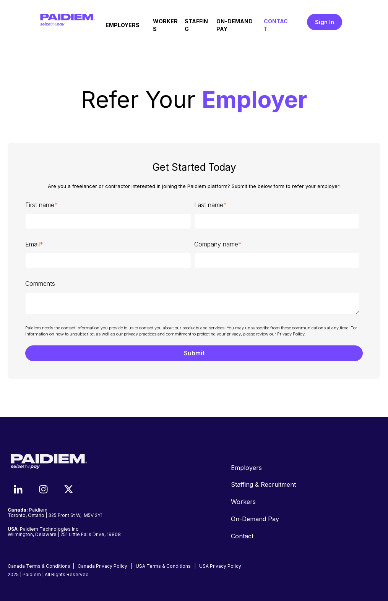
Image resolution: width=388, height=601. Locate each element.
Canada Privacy (102, 566)
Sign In (324, 22)
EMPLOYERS (123, 25)
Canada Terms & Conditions (39, 566)
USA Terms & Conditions (163, 566)
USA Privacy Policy (220, 566)
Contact (242, 536)
